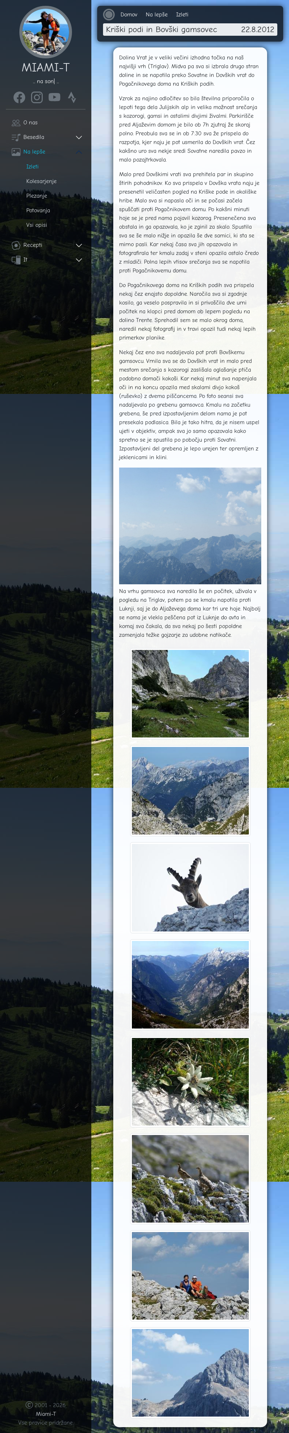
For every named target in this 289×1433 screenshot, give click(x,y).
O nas (25, 122)
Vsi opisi (36, 225)
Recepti (27, 245)
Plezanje (36, 196)
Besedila (28, 137)
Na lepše (28, 152)
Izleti (32, 166)
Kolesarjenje (41, 181)
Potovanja (38, 210)
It (19, 260)
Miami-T (46, 1414)
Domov (129, 14)
